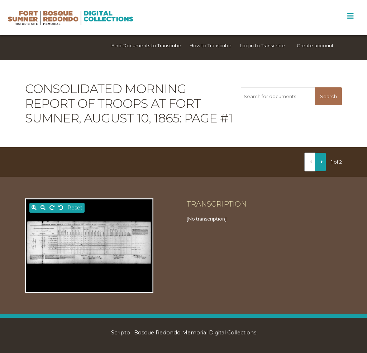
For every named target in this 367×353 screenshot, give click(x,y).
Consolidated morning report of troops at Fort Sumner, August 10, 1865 (113, 103)
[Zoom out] (43, 208)
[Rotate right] (52, 208)
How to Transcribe (211, 45)
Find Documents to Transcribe (146, 45)
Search (328, 96)
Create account (315, 45)
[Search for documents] (278, 96)
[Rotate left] (61, 208)
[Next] (320, 162)
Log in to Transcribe (262, 45)
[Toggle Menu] (350, 16)
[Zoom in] (34, 208)
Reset (74, 207)
